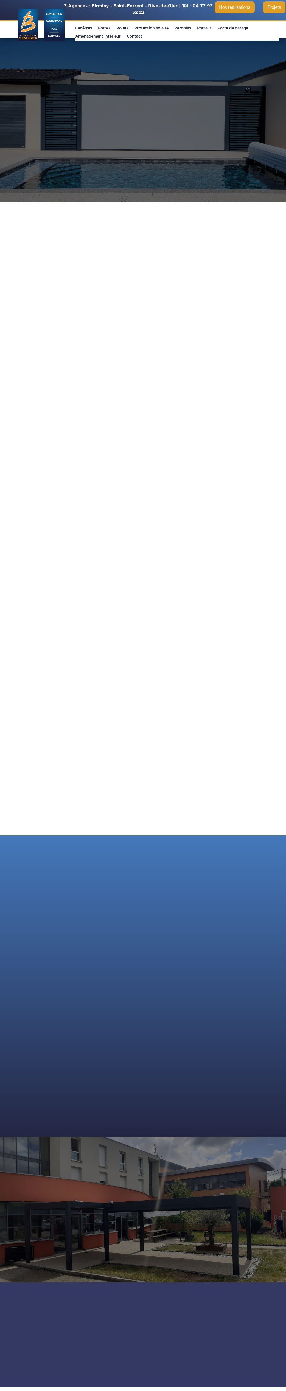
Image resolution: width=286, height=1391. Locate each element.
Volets (122, 28)
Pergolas (183, 28)
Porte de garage (233, 28)
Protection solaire (151, 28)
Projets (274, 7)
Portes (104, 28)
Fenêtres (83, 28)
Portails (204, 28)
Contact (134, 36)
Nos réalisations (234, 7)
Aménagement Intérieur (98, 36)
